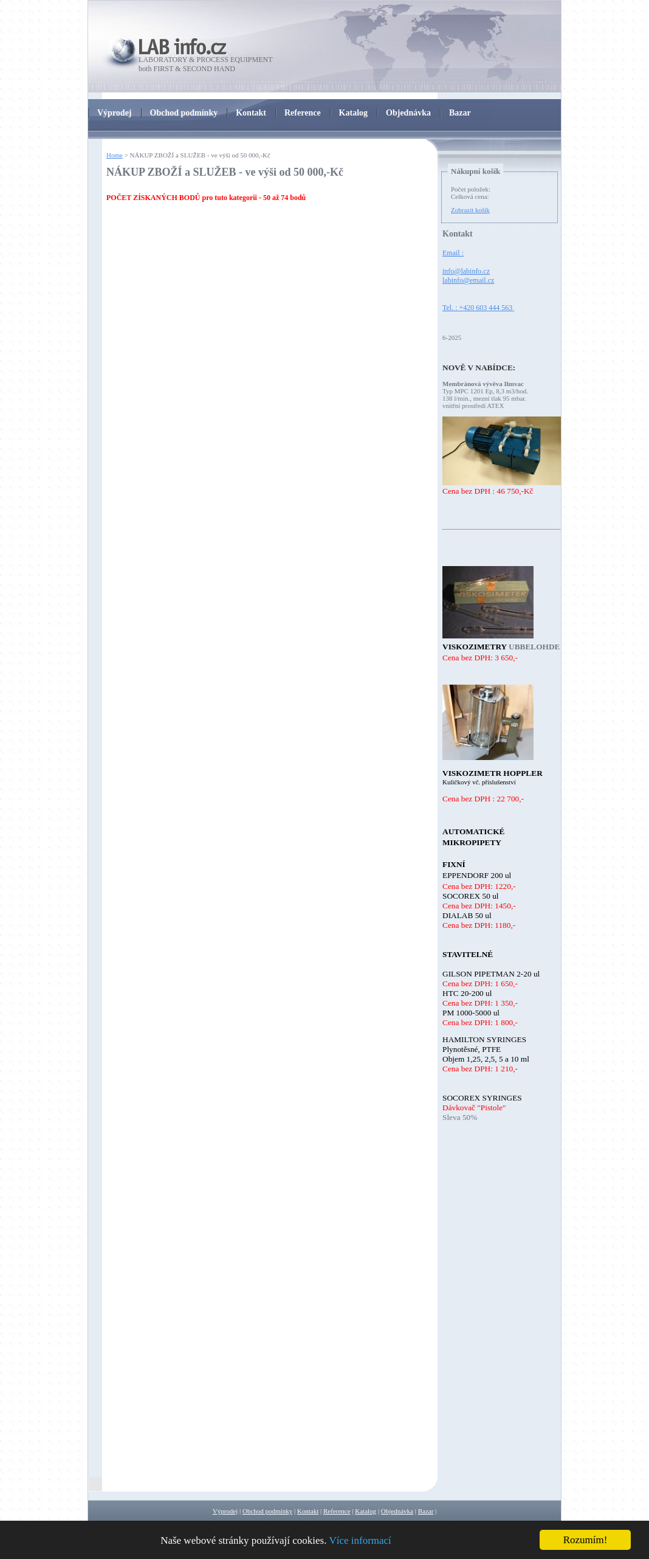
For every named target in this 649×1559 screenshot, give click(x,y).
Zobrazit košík (470, 209)
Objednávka (397, 1511)
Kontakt (307, 1511)
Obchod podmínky (267, 1511)
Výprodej (225, 1511)
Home (114, 155)
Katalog (365, 1511)
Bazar (426, 1511)
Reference (337, 1511)
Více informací (360, 1540)
